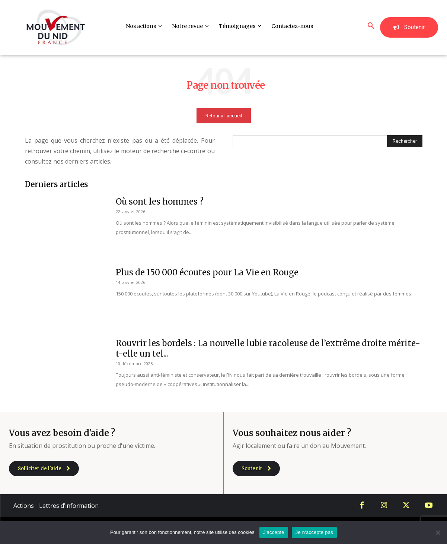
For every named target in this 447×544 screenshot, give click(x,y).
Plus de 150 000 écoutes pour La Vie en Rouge (207, 272)
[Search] (404, 141)
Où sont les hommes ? (160, 201)
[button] (371, 26)
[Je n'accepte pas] (437, 532)
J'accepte (273, 532)
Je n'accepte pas (314, 532)
